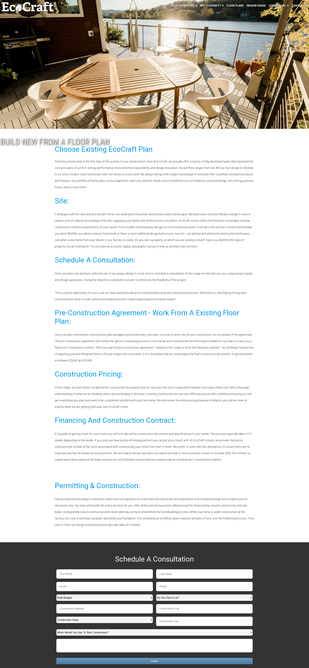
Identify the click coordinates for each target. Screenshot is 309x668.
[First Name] (104, 574)
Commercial (277, 5)
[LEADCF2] (104, 608)
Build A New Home (182, 5)
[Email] (104, 586)
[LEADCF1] (204, 608)
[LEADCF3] (204, 621)
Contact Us (299, 5)
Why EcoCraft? (210, 5)
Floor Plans (235, 5)
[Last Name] (204, 574)
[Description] (154, 645)
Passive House (256, 5)
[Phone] (204, 586)
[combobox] (104, 597)
